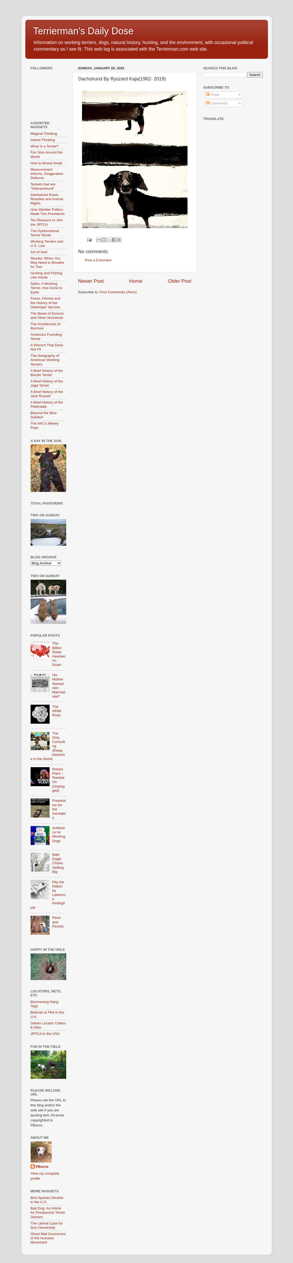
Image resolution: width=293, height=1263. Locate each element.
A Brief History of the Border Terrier (47, 373)
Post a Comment (98, 260)
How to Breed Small (46, 163)
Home (135, 281)
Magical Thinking (44, 134)
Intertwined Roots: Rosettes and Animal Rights (47, 199)
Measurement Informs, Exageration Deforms (47, 173)
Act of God (39, 252)
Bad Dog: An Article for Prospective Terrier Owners (48, 1212)
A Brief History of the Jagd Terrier (47, 383)
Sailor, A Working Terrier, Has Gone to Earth (47, 288)
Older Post (179, 281)
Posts (212, 95)
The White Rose (56, 711)
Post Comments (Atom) (118, 292)
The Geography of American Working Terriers (45, 360)
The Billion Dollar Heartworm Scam (58, 654)
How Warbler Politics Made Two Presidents (48, 212)
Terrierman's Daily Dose (83, 31)
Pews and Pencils (58, 922)
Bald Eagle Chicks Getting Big (58, 863)
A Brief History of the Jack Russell (47, 394)
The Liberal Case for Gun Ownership (47, 1225)
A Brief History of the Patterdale (47, 404)
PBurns (42, 1167)
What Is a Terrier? (45, 146)
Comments (217, 103)
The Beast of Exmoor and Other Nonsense (47, 315)
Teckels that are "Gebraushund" (43, 186)
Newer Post (91, 281)
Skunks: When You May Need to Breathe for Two (47, 262)
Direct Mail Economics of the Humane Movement (48, 1238)
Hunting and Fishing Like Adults (46, 275)
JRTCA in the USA (45, 1034)
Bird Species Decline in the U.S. (47, 1200)
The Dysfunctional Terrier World (45, 233)
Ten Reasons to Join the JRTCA (47, 222)
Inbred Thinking (43, 140)
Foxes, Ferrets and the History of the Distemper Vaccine (45, 302)
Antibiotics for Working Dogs (58, 834)
